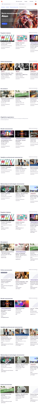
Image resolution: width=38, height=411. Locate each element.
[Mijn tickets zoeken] (19, 1)
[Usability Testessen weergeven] (22, 38)
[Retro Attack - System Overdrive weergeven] (22, 133)
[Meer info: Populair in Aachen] (32, 33)
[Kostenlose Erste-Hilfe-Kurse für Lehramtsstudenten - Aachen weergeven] (22, 93)
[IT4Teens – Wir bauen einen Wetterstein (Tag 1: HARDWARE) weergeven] (22, 188)
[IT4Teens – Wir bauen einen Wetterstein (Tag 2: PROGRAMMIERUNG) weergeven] (22, 389)
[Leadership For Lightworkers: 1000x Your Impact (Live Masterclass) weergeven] (22, 66)
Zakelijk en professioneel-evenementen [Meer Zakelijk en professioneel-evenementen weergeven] (12, 157)
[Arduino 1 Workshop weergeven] (7, 188)
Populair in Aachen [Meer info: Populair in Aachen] (6, 33)
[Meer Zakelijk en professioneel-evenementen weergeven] (32, 157)
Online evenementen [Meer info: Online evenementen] (6, 61)
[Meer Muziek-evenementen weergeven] (32, 129)
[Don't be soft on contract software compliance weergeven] (7, 275)
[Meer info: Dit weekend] (32, 89)
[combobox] (28, 4)
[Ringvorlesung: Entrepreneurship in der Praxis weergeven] (22, 162)
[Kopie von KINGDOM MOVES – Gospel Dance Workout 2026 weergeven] (22, 247)
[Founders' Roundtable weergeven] (7, 38)
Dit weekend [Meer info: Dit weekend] (4, 88)
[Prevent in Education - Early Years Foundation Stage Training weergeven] (7, 66)
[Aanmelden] (31, 1)
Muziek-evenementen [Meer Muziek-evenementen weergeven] (7, 129)
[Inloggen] (26, 1)
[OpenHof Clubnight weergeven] (22, 303)
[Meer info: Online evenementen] (32, 62)
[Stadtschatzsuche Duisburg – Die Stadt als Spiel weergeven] (7, 93)
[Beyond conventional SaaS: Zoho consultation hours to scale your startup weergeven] (22, 332)
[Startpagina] (1, 1)
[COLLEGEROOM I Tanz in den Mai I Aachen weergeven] (7, 133)
